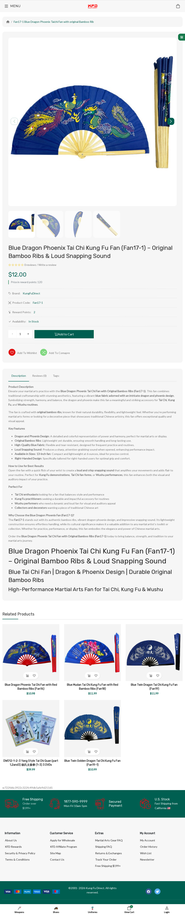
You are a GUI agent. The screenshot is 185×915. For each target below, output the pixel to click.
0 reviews (30, 264)
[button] (170, 121)
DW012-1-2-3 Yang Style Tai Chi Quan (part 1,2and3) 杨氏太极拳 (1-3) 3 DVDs (30, 763)
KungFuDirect (31, 293)
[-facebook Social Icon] (149, 891)
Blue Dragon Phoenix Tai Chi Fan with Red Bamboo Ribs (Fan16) (31, 687)
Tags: (56, 375)
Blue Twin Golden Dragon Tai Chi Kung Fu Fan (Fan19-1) (92, 763)
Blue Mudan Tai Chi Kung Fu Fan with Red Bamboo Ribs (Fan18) (92, 687)
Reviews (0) (39, 375)
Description (18, 375)
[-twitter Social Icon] (157, 891)
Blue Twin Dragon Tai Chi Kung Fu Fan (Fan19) (154, 687)
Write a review (47, 264)
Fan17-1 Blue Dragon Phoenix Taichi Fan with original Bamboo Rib (54, 21)
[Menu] (12, 6)
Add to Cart (64, 334)
